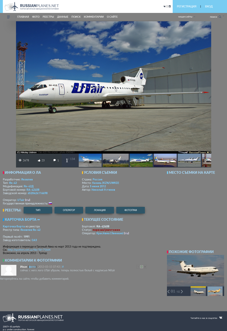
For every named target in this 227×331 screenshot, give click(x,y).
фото (35, 16)
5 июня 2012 (98, 186)
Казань (105, 182)
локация (100, 210)
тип (38, 210)
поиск (76, 16)
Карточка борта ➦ (22, 219)
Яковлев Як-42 (30, 229)
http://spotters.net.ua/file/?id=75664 (29, 249)
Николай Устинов (103, 189)
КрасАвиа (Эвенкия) (110, 233)
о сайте (112, 16)
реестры (48, 16)
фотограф (130, 210)
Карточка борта (14, 226)
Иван (23, 266)
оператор (69, 210)
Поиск (215, 16)
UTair (21, 200)
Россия (97, 179)
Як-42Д (29, 186)
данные (62, 16)
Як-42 (13, 182)
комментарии (94, 16)
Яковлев (27, 179)
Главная (23, 16)
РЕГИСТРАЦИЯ (186, 6)
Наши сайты (185, 17)
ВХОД (209, 6)
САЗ (34, 240)
